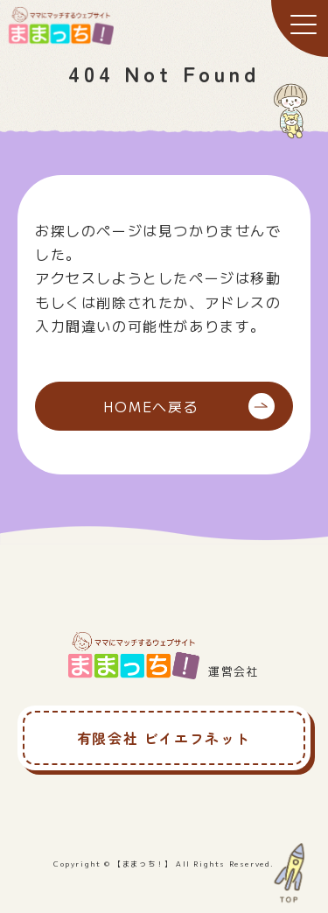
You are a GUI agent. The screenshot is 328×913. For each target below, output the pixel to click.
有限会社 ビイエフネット (164, 737)
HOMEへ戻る (189, 406)
